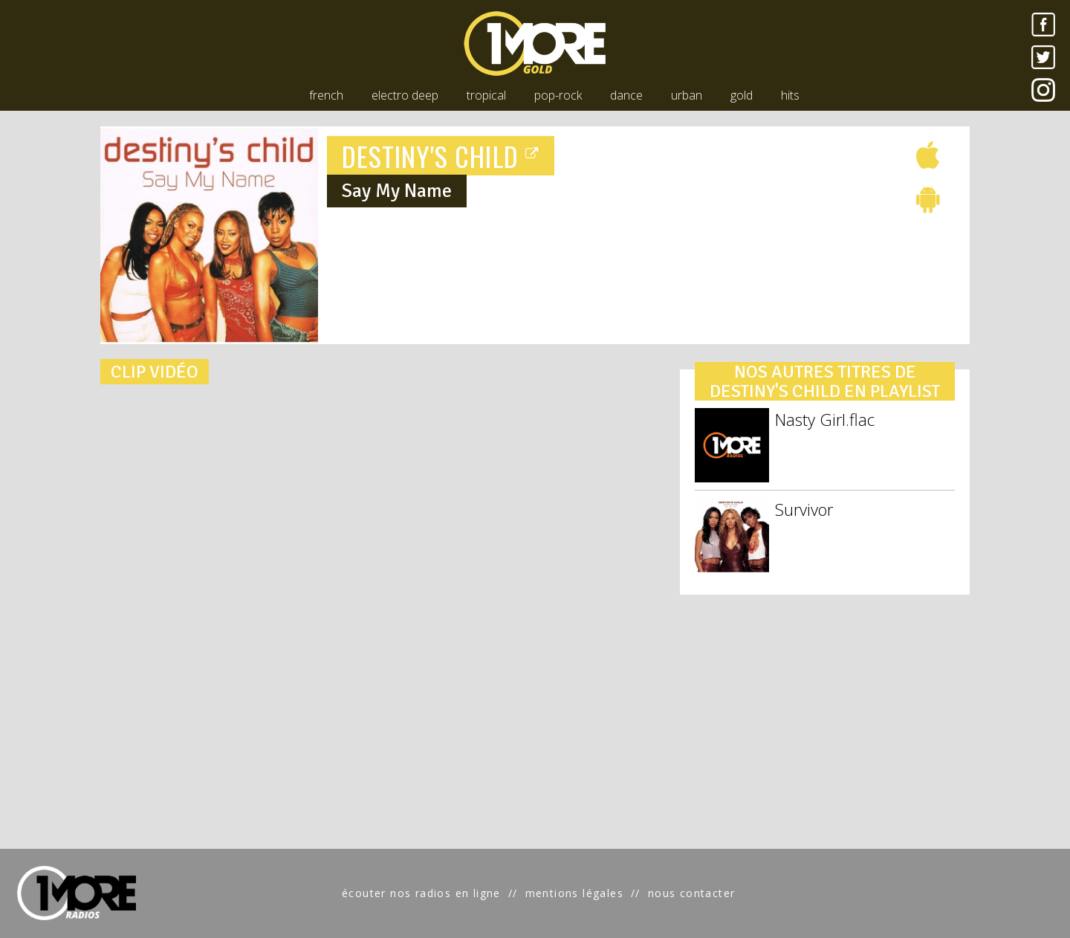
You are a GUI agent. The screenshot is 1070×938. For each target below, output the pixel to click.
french (326, 95)
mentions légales (574, 893)
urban (686, 95)
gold (741, 95)
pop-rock (558, 95)
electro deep (405, 95)
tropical (486, 95)
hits (790, 95)
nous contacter (692, 893)
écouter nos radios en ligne (421, 893)
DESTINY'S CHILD (440, 155)
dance (626, 95)
